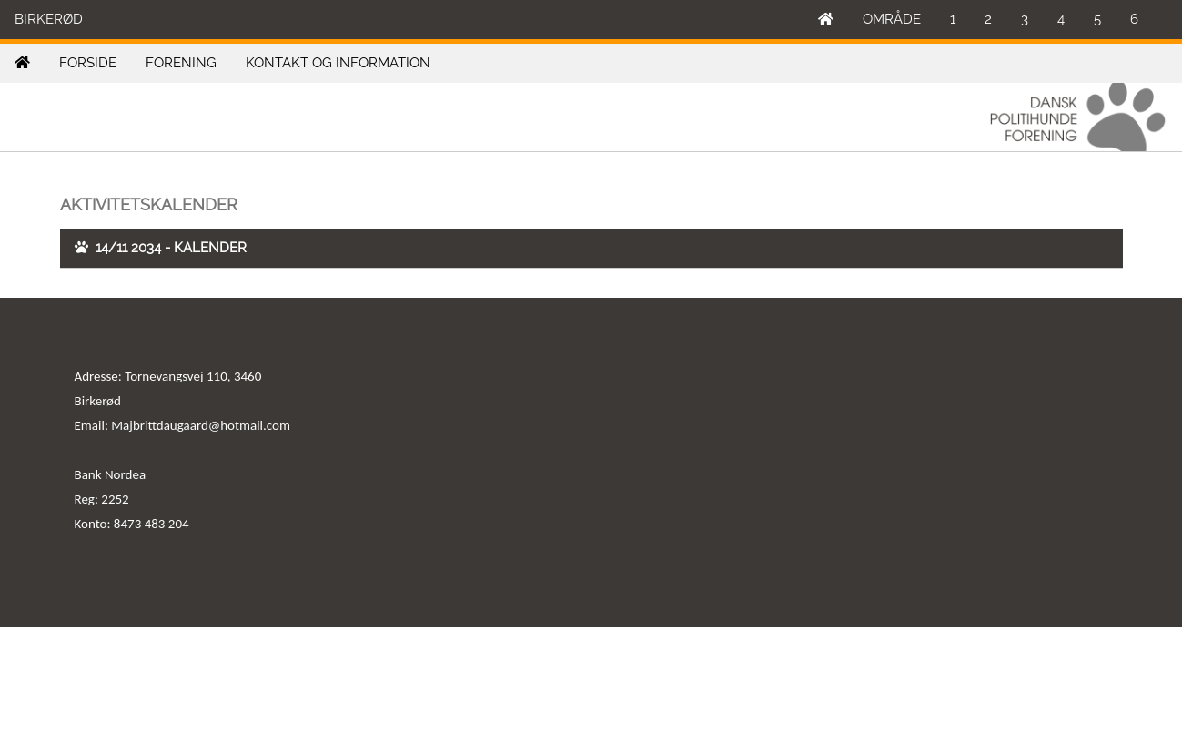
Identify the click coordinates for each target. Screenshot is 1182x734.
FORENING (181, 63)
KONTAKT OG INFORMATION (338, 63)
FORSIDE (87, 63)
